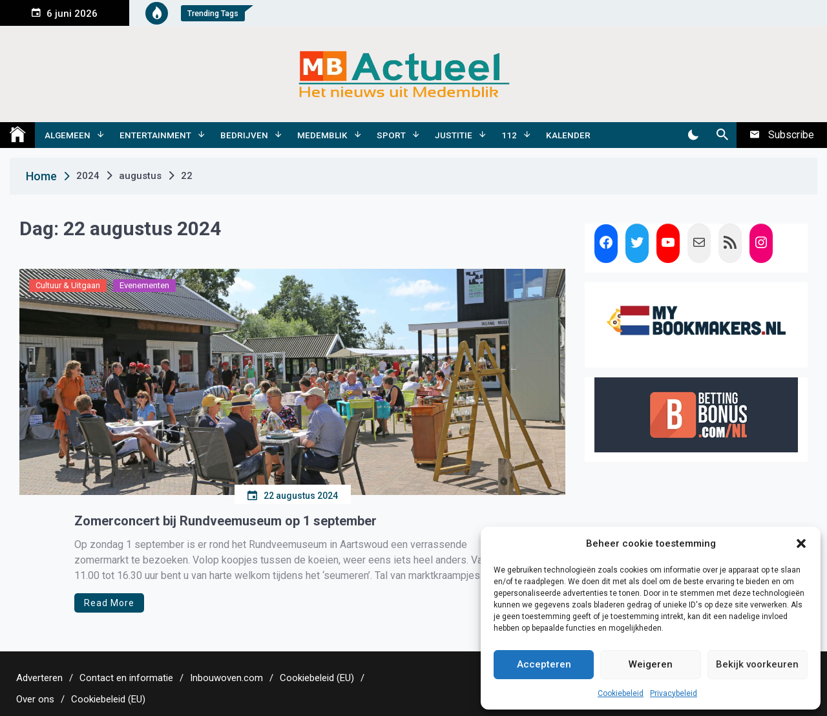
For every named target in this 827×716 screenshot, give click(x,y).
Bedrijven (244, 135)
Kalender (568, 135)
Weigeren (651, 664)
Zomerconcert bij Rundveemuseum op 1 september (225, 521)
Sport (391, 135)
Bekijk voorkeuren (757, 664)
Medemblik (322, 135)
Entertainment (155, 135)
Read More (109, 603)
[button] (801, 543)
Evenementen (144, 285)
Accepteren (544, 664)
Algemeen (67, 135)
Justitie (453, 135)
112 (509, 135)
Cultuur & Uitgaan (68, 285)
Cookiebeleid (621, 693)
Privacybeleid (673, 693)
